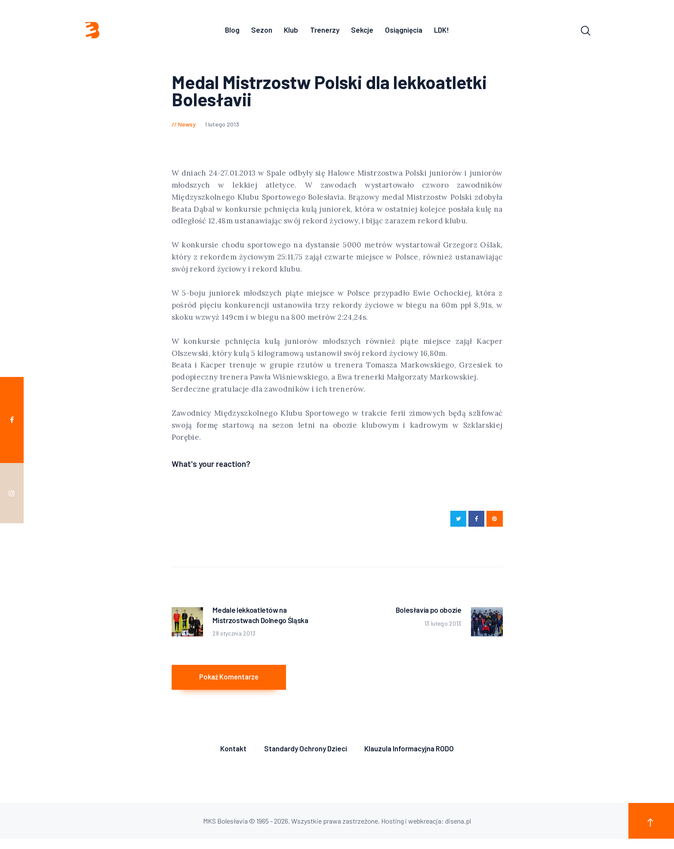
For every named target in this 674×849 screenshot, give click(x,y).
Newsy (187, 126)
